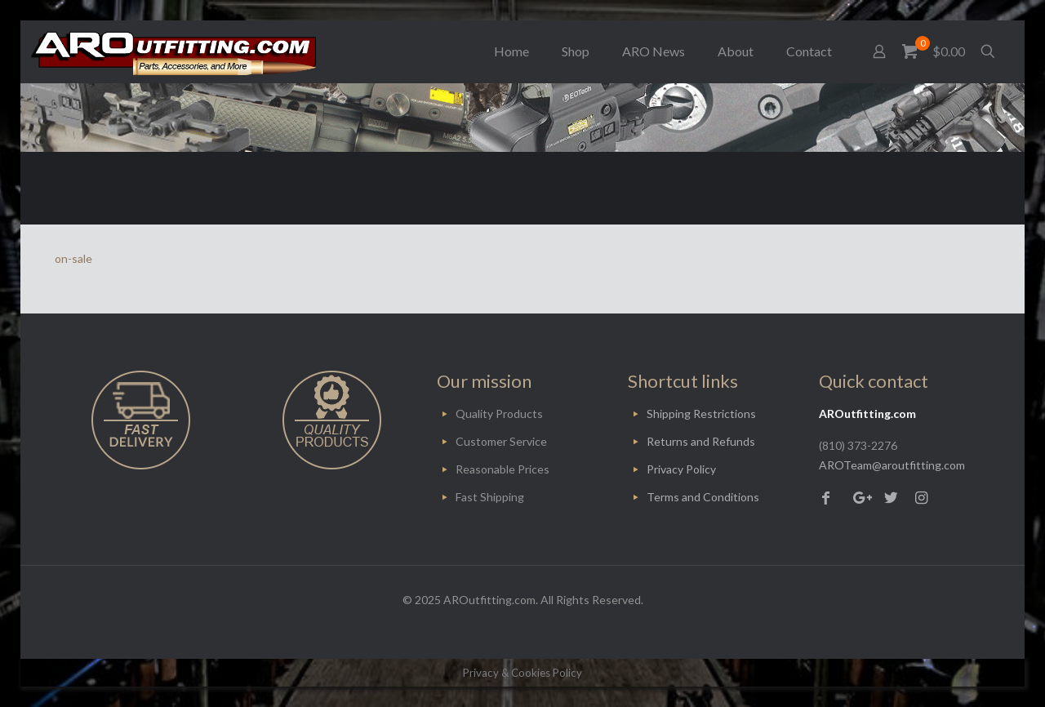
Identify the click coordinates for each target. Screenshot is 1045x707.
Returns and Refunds (701, 441)
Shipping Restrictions (701, 413)
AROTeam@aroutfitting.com (892, 465)
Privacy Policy (681, 469)
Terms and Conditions (703, 497)
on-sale (73, 258)
